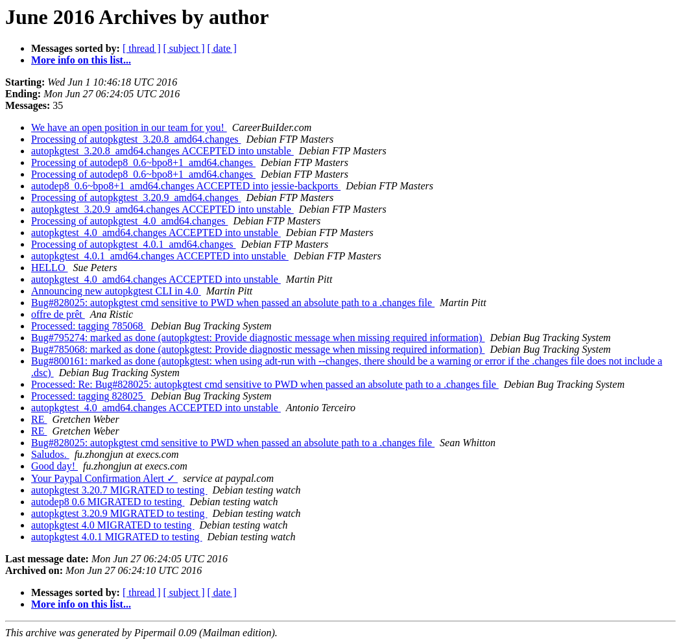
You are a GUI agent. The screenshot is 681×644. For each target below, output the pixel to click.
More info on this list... (81, 60)
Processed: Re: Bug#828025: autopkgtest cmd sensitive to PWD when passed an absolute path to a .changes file (265, 384)
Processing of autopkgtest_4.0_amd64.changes (129, 220)
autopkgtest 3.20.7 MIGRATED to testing (119, 489)
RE (39, 419)
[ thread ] (142, 48)
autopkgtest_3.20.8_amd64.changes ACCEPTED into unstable (162, 150)
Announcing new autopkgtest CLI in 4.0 (116, 290)
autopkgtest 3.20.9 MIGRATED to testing (119, 513)
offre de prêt (58, 314)
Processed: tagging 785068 (88, 325)
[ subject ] (184, 48)
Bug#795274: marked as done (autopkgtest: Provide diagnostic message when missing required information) (257, 337)
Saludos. (50, 454)
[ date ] (222, 48)
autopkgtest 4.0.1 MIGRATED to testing (116, 536)
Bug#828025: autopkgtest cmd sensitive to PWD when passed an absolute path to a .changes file (233, 302)
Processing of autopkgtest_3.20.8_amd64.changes (136, 139)
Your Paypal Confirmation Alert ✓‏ (104, 478)
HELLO (49, 267)
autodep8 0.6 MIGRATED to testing (107, 501)
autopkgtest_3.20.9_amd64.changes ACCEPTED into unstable (162, 209)
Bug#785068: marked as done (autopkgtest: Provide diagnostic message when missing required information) (257, 349)
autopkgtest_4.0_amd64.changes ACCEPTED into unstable (156, 232)
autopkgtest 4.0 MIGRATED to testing (113, 525)
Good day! (54, 465)
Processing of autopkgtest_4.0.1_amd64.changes (133, 244)
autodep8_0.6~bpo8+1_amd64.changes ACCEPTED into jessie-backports (185, 185)
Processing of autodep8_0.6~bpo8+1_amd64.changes (143, 162)
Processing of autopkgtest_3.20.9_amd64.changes (136, 197)
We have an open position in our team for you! (129, 127)
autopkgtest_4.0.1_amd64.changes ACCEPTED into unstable (160, 255)
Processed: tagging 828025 (88, 395)
